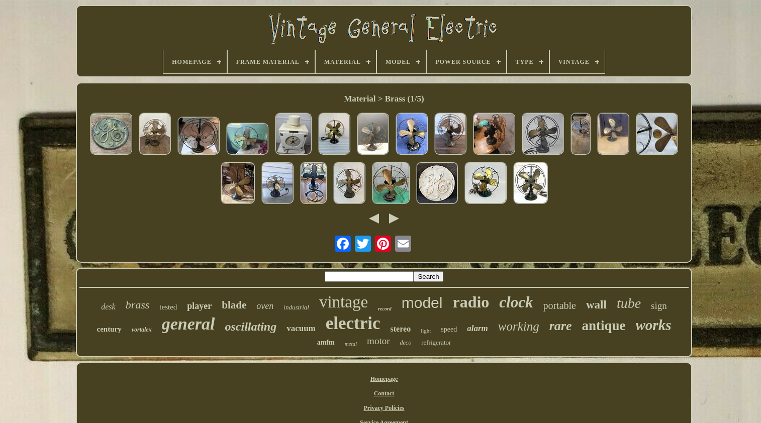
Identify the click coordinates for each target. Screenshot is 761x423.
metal (351, 344)
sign (659, 305)
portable (559, 305)
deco (406, 342)
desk (108, 306)
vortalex (142, 329)
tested (168, 307)
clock (516, 302)
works (654, 325)
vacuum (301, 328)
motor (378, 341)
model (422, 302)
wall (596, 304)
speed (449, 329)
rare (560, 326)
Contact (384, 393)
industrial (296, 307)
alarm (477, 328)
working (518, 326)
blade (234, 305)
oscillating (250, 326)
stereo (401, 329)
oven (264, 306)
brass (138, 304)
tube (629, 303)
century (109, 329)
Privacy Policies (384, 407)
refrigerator (436, 342)
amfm (326, 342)
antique (604, 325)
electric (353, 323)
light (426, 331)
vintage (343, 302)
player (199, 306)
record (385, 308)
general (188, 323)
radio (470, 302)
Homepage (384, 378)
